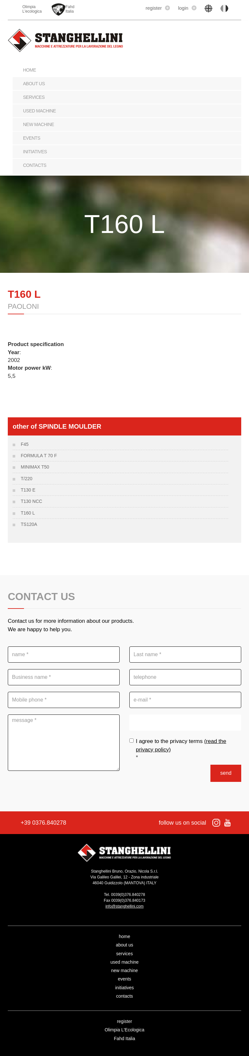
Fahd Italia (124, 1038)
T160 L (28, 513)
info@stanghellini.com (124, 906)
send (225, 773)
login (187, 8)
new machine (38, 124)
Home (29, 70)
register (158, 8)
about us (34, 83)
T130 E (28, 490)
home (124, 936)
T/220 (26, 478)
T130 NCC (31, 501)
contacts (34, 165)
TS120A (29, 524)
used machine (39, 110)
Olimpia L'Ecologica (125, 1029)
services (34, 97)
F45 (25, 444)
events (31, 138)
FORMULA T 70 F (39, 455)
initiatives (35, 151)
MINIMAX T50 (35, 467)
